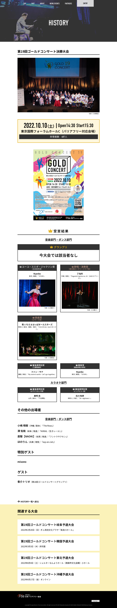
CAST (33, 3)
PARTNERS (68, 3)
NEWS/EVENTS (55, 3)
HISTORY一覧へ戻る (28, 501)
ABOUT (42, 3)
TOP (24, 3)
